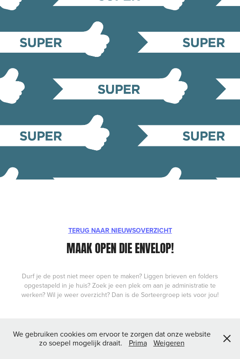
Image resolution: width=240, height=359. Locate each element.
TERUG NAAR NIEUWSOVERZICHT (120, 230)
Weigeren (169, 343)
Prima (138, 343)
